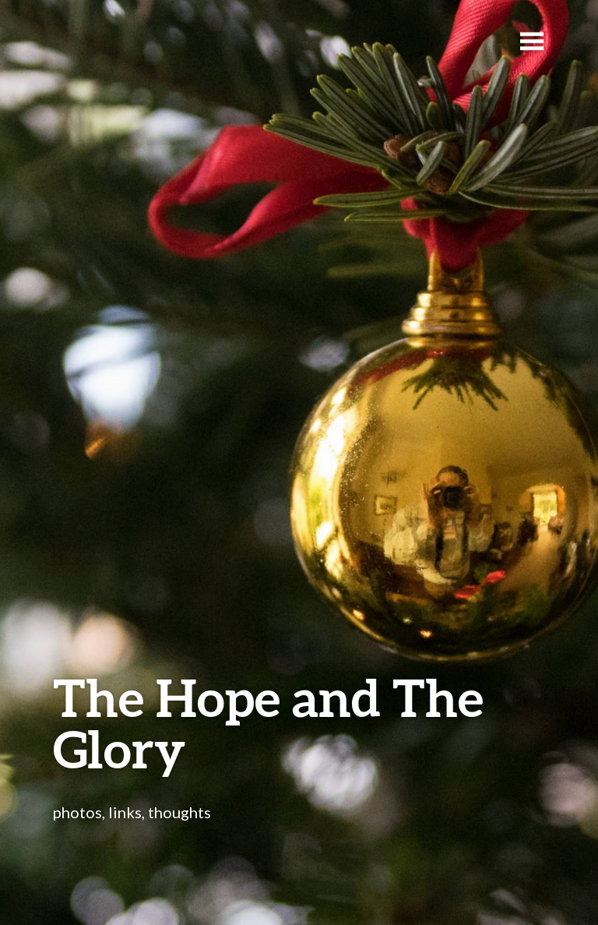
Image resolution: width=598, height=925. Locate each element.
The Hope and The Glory (268, 722)
